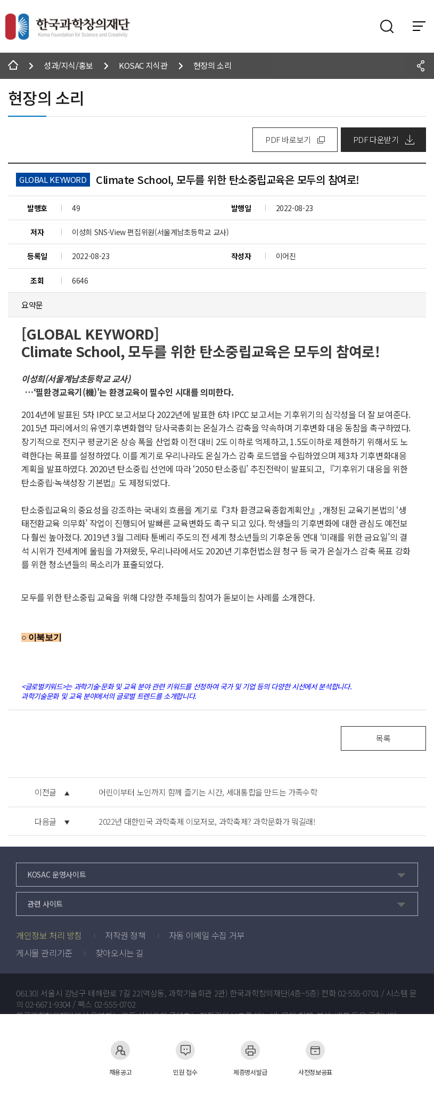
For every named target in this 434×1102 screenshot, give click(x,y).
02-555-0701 (358, 993)
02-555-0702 (115, 1004)
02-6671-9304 (48, 1004)
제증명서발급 (250, 1058)
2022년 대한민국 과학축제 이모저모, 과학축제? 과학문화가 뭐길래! (207, 821)
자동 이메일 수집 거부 (206, 935)
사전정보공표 (315, 1058)
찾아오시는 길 (119, 953)
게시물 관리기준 (44, 953)
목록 (383, 738)
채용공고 (120, 1058)
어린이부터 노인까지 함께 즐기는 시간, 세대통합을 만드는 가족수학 (208, 792)
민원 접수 (185, 1058)
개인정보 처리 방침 (49, 935)
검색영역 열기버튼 (387, 27)
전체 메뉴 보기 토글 (419, 26)
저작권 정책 (125, 935)
